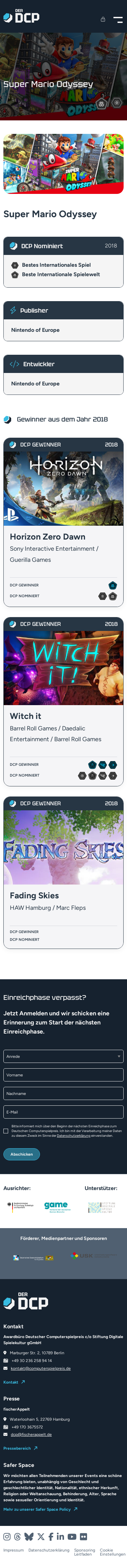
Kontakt (10, 1382)
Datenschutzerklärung (73, 1135)
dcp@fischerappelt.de (31, 1434)
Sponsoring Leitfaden (84, 1552)
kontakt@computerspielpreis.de (41, 1368)
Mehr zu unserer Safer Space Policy (37, 1509)
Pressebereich (17, 1448)
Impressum (13, 1550)
